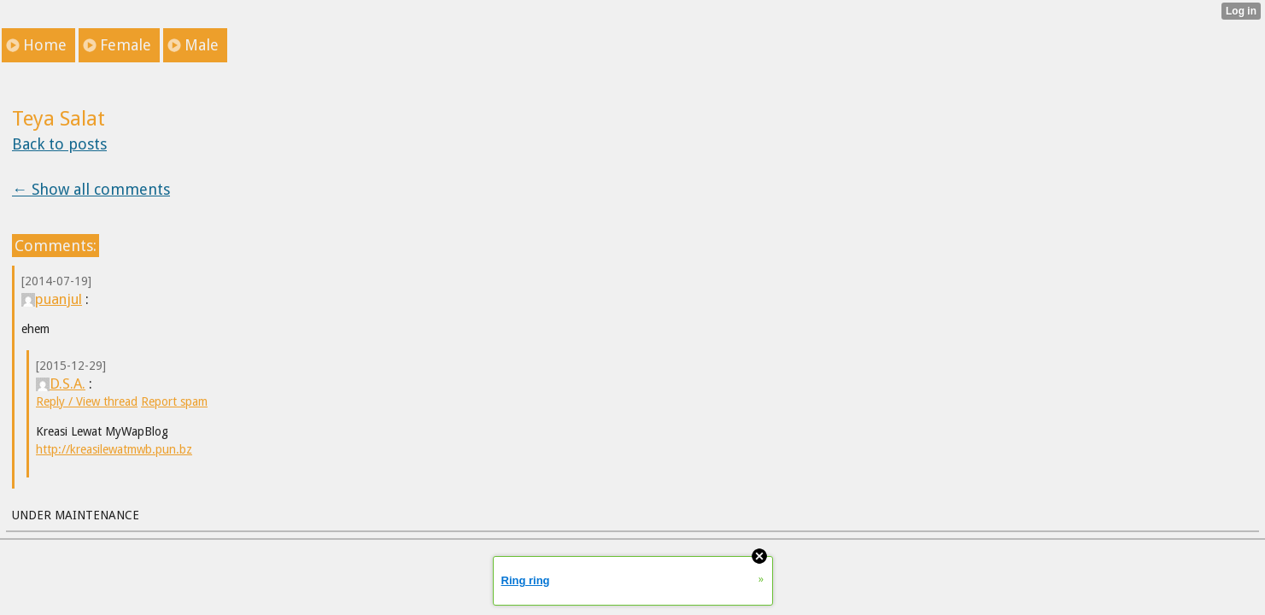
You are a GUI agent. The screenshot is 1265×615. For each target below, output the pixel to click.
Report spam (174, 401)
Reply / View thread (87, 401)
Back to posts (59, 144)
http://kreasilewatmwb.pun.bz (114, 449)
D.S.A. (60, 383)
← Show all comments (91, 189)
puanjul (51, 299)
